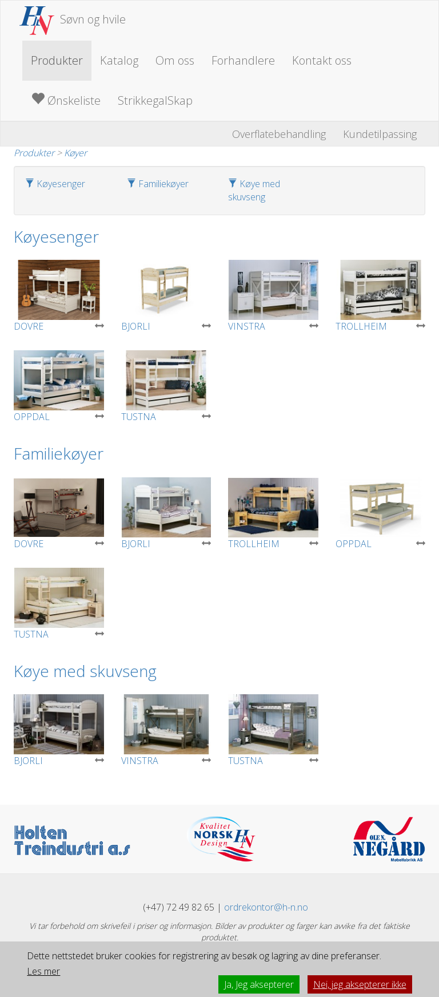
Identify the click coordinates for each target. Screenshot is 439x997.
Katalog (119, 60)
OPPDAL (59, 386)
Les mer (43, 971)
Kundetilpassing (380, 134)
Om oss (174, 60)
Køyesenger (55, 183)
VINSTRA (273, 296)
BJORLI (166, 296)
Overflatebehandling (279, 134)
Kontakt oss (322, 60)
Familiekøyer (158, 183)
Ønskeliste (66, 100)
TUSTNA (166, 386)
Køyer (75, 153)
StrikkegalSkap (155, 100)
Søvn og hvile (72, 19)
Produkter (57, 60)
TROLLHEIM (381, 296)
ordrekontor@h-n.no (266, 907)
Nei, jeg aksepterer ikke (359, 984)
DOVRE (59, 296)
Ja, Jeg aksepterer (259, 984)
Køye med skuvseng (254, 190)
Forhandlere (243, 60)
